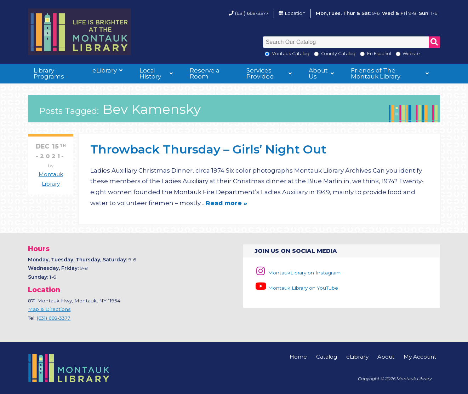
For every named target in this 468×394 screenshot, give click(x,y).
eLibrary (104, 70)
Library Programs (49, 73)
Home (298, 356)
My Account (420, 356)
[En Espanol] (362, 54)
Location (295, 13)
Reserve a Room (204, 73)
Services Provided (260, 73)
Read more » (226, 203)
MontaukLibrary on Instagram (298, 273)
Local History (150, 73)
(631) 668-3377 (252, 13)
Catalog (326, 356)
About (385, 356)
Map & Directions (49, 309)
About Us (318, 73)
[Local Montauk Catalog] (267, 54)
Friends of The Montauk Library (375, 73)
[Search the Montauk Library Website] (398, 54)
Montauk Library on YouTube (296, 288)
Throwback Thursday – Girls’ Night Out (208, 149)
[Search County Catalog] (316, 54)
